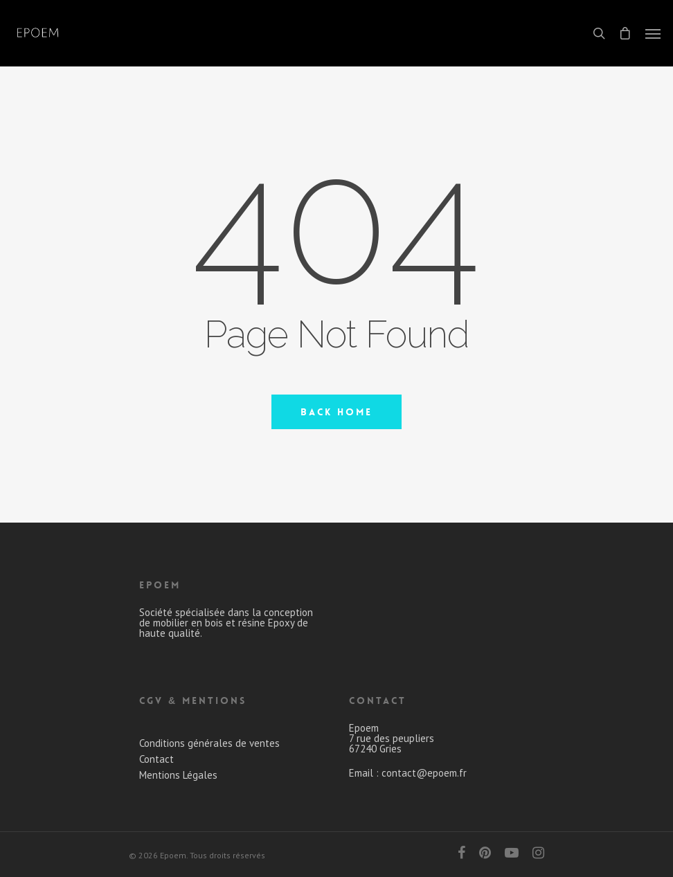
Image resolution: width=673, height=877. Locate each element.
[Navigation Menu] (653, 33)
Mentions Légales (178, 775)
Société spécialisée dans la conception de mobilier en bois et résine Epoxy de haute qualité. (226, 623)
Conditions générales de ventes (209, 743)
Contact (156, 759)
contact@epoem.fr (424, 772)
